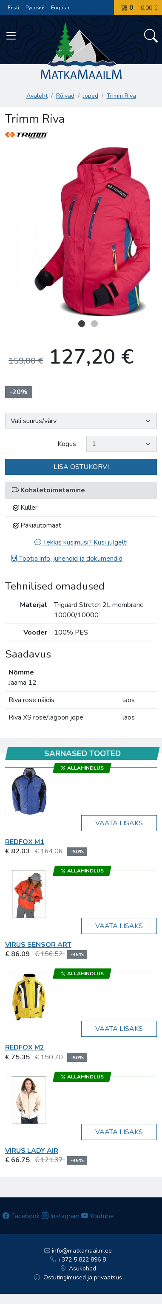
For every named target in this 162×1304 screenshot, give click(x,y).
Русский (35, 7)
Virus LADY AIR (31, 1150)
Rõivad (65, 96)
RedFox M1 (24, 842)
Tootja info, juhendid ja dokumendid (66, 558)
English (60, 7)
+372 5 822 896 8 (78, 1260)
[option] (81, 231)
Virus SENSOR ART (38, 944)
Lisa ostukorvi (81, 466)
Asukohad (78, 1268)
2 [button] (94, 323)
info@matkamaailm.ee (78, 1251)
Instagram (61, 1216)
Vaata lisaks (119, 823)
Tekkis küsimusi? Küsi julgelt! (81, 542)
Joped (90, 96)
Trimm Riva (121, 96)
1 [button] (81, 323)
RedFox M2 (24, 1047)
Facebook (21, 1216)
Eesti (13, 7)
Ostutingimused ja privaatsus (78, 1277)
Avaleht (37, 96)
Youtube (97, 1216)
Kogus (66, 444)
